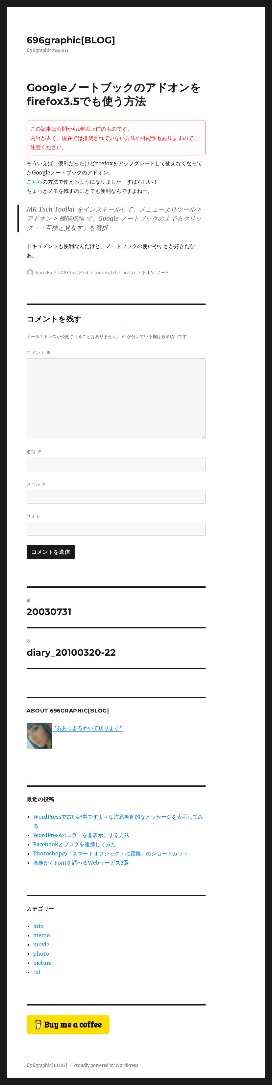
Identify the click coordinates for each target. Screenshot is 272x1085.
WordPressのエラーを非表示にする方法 (81, 835)
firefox (129, 272)
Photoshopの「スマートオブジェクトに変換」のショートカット (110, 853)
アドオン (146, 272)
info (38, 926)
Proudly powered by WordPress (105, 1065)
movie (41, 944)
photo (41, 953)
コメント (39, 352)
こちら (34, 181)
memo (101, 272)
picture (42, 963)
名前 (34, 452)
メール (36, 484)
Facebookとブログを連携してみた (74, 844)
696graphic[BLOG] (71, 40)
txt (113, 272)
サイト (33, 516)
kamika (44, 272)
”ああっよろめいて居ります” (88, 728)
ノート (163, 272)
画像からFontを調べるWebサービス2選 (81, 862)
